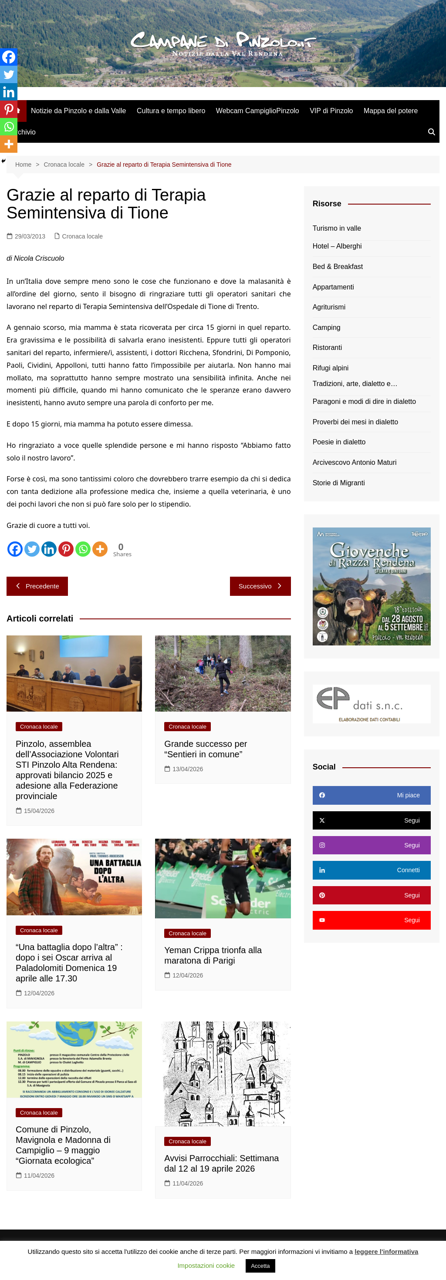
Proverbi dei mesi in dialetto (356, 422)
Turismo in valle (337, 228)
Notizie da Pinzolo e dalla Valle (78, 110)
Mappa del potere (391, 110)
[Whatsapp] (83, 549)
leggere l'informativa (386, 1251)
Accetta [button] (260, 1266)
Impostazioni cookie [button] (206, 1265)
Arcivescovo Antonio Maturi (355, 462)
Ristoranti (327, 347)
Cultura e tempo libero (171, 110)
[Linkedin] (49, 549)
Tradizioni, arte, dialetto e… (355, 383)
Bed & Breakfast (338, 266)
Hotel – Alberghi (337, 246)
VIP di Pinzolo (331, 110)
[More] (100, 549)
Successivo (260, 586)
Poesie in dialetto (339, 442)
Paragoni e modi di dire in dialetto (364, 401)
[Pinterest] (66, 549)
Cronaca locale (82, 236)
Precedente (37, 586)
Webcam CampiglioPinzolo (257, 110)
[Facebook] (15, 549)
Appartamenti (333, 287)
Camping (327, 327)
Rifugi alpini (331, 368)
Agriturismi (329, 307)
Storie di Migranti (339, 483)
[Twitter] (32, 549)
